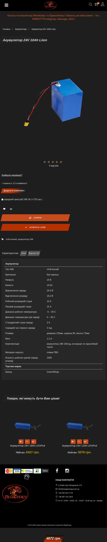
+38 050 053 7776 (65, 493)
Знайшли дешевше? (12, 175)
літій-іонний (11, 239)
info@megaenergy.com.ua (68, 489)
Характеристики (10, 253)
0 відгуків (53, 166)
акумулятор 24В (25, 239)
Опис (23, 253)
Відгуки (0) (34, 253)
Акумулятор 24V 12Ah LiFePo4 (79, 445)
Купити (35, 218)
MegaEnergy (67, 525)
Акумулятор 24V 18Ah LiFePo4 (27, 445)
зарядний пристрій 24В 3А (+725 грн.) (23, 199)
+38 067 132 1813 (65, 497)
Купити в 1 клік (35, 227)
